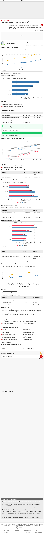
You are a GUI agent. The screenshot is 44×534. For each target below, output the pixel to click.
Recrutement (25, 524)
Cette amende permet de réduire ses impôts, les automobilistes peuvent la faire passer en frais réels (21, 513)
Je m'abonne (21, 133)
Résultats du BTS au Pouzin (28, 348)
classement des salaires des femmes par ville (13, 165)
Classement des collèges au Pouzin (9, 339)
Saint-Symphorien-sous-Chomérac (24, 27)
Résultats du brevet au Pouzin (29, 347)
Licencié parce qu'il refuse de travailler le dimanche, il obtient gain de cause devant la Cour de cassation (21, 511)
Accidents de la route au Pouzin (8, 337)
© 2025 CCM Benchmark (36, 525)
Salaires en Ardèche (27, 324)
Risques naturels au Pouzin (28, 332)
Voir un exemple (40, 358)
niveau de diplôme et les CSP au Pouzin (11, 107)
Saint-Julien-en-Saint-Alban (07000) (10, 324)
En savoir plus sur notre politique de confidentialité (10, 135)
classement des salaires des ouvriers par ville (12, 104)
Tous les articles (10, 525)
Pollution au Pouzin (27, 337)
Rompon (14, 27)
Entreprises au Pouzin (27, 339)
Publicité (17, 524)
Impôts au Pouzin (5, 332)
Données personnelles (31, 524)
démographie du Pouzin (12, 205)
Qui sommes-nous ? (4, 524)
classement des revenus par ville (10, 291)
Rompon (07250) (6, 319)
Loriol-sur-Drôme (35, 27)
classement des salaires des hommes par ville (13, 167)
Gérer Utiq (5, 525)
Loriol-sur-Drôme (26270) (7, 323)
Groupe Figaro (28, 525)
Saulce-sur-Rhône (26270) (28, 323)
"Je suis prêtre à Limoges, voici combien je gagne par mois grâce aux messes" (17, 509)
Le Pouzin (4, 329)
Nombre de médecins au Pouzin (29, 334)
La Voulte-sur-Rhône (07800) (29, 321)
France (8, 20)
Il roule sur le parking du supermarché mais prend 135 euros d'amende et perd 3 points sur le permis (20, 517)
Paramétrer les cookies (39, 524)
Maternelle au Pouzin (6, 342)
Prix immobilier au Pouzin (28, 340)
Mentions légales (23, 525)
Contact (21, 524)
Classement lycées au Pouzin (8, 340)
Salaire (4, 20)
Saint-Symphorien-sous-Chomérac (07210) (11, 321)
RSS (14, 525)
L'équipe (9, 524)
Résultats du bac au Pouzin (8, 350)
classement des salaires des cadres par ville (12, 102)
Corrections (18, 525)
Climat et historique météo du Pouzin (10, 334)
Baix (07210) (25, 319)
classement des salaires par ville (14, 73)
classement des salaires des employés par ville (13, 106)
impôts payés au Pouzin (9, 292)
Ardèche (12, 20)
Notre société (14, 524)
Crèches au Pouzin (27, 329)
